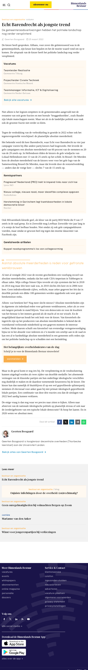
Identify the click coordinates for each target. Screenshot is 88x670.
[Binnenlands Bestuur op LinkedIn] (16, 619)
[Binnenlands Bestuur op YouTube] (28, 619)
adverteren (51, 589)
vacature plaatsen (55, 593)
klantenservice (53, 572)
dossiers (6, 598)
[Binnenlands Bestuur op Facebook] (4, 619)
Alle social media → (12, 626)
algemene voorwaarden (58, 598)
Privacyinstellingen (55, 606)
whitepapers (9, 581)
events (5, 576)
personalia (7, 593)
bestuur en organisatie (13, 20)
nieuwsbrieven (53, 585)
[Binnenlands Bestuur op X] (10, 619)
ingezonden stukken (56, 581)
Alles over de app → (12, 659)
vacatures (7, 572)
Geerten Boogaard (14, 39)
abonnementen (10, 585)
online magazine (11, 589)
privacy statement (55, 602)
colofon (49, 576)
